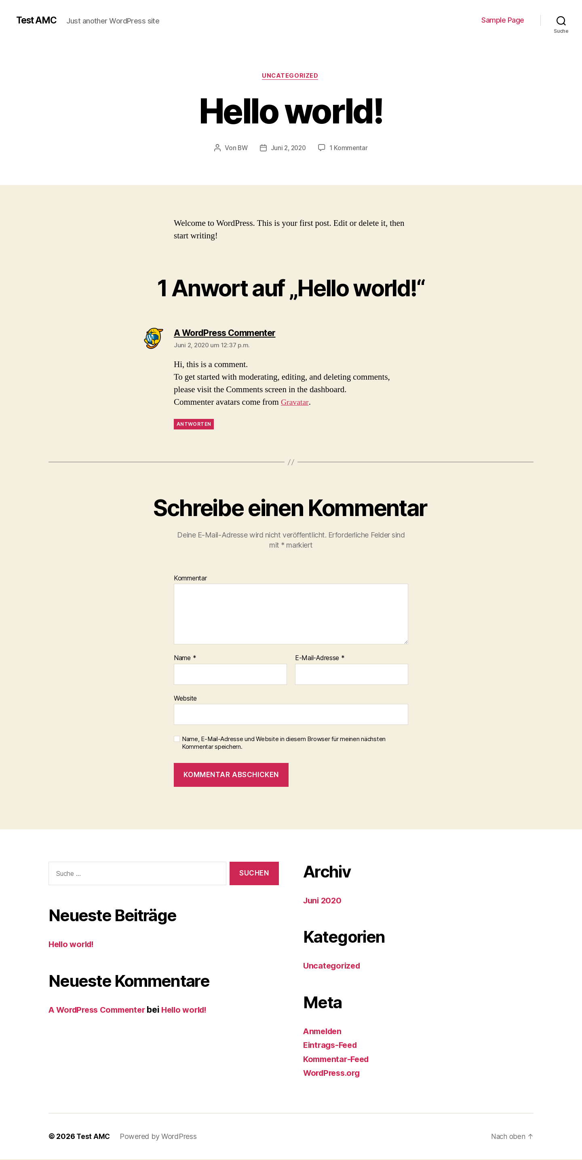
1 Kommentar (350, 148)
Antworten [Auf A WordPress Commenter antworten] (194, 425)
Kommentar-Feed (338, 1060)
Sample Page (502, 20)
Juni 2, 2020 (288, 148)
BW (241, 148)
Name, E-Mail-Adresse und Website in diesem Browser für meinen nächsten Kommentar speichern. (284, 744)
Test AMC (38, 20)
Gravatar (295, 403)
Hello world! (73, 945)
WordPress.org (334, 1074)
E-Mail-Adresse (320, 659)
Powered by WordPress (159, 1137)
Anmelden (324, 1032)
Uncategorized (291, 76)
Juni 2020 (323, 901)
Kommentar (190, 579)
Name (185, 659)
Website (185, 699)
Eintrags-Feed (332, 1046)
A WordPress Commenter (100, 1010)
